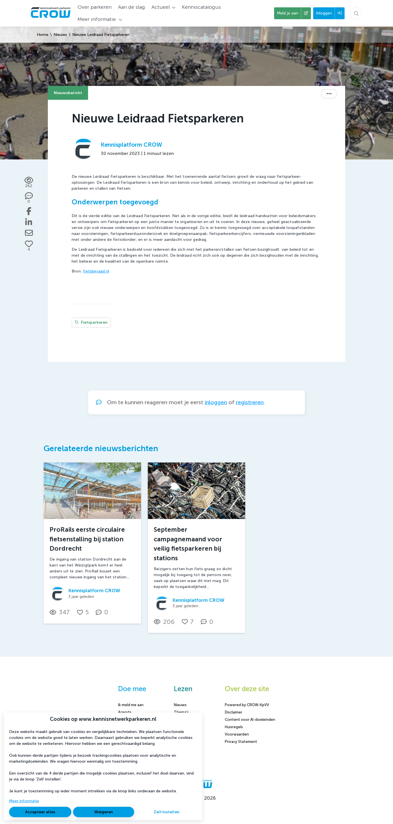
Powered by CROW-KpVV (247, 705)
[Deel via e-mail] (28, 233)
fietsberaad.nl (96, 271)
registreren (250, 402)
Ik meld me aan (131, 705)
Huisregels (234, 727)
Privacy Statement (241, 741)
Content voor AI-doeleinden (250, 719)
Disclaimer (233, 712)
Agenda (124, 712)
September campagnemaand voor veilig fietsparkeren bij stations (188, 544)
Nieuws (60, 34)
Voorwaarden (237, 734)
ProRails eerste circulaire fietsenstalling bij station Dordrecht (87, 539)
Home (42, 34)
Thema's (181, 712)
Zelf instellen (167, 812)
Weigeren (103, 812)
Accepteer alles (40, 812)
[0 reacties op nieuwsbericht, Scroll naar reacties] (29, 198)
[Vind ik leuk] (28, 246)
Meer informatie (24, 801)
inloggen (216, 402)
